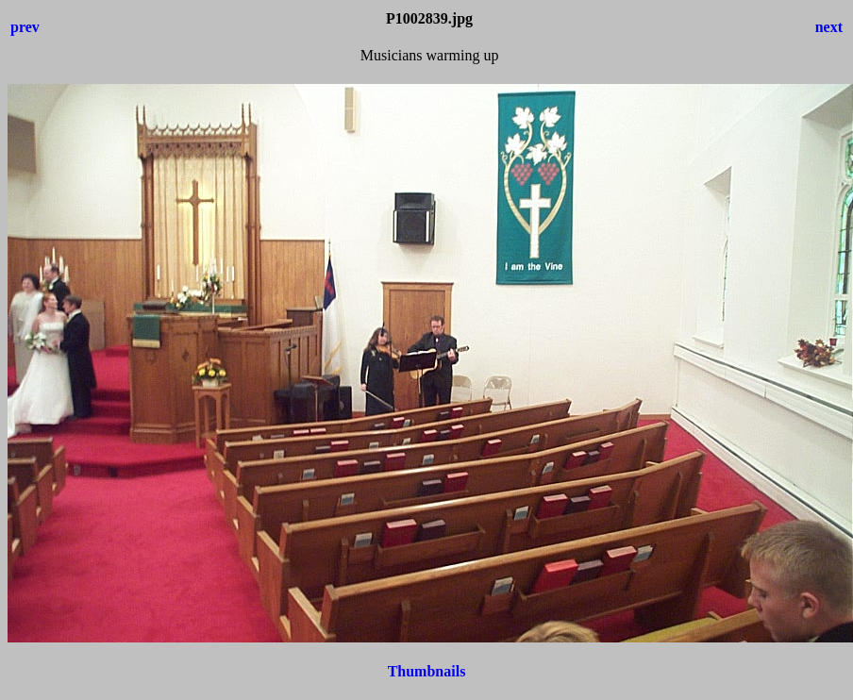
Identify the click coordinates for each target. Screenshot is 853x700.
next (829, 27)
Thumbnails (427, 671)
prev (25, 27)
